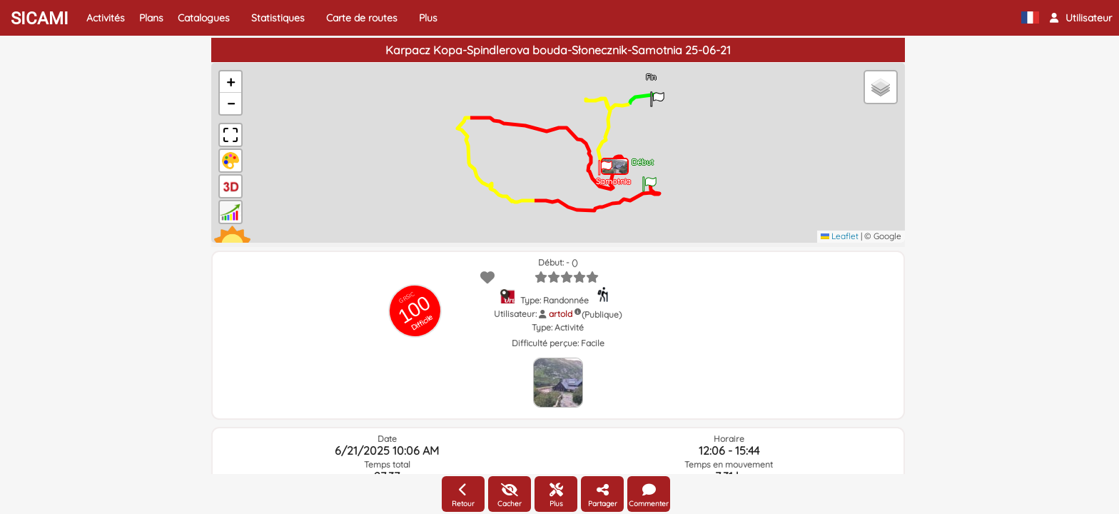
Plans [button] (151, 17)
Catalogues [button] (204, 17)
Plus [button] (428, 17)
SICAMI (40, 19)
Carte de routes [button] (362, 17)
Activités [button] (105, 17)
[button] (1081, 18)
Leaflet (840, 236)
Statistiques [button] (278, 17)
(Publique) (602, 314)
